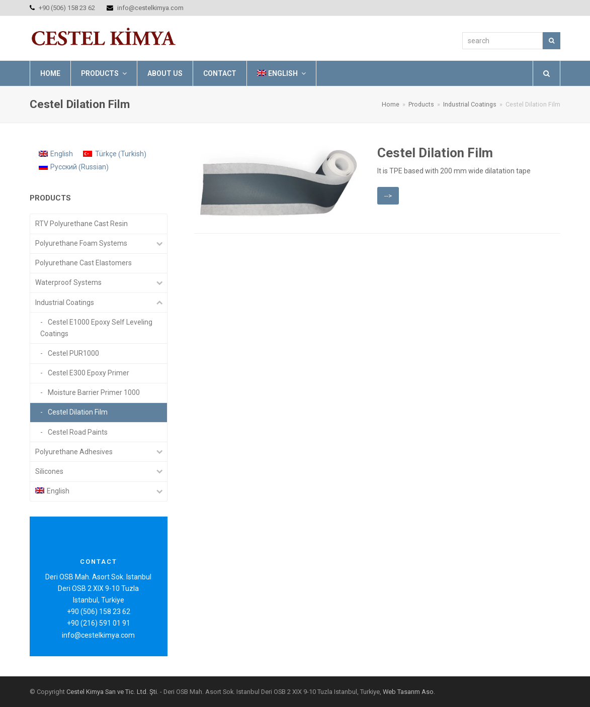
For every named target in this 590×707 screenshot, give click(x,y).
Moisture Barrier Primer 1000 (94, 392)
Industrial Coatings (64, 302)
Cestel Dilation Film (435, 152)
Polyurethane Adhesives (74, 452)
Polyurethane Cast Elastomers (83, 263)
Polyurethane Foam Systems (81, 243)
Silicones (49, 471)
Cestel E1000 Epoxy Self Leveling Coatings (96, 328)
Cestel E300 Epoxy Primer (88, 373)
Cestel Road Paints (78, 432)
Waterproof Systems (68, 282)
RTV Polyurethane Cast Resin (81, 224)
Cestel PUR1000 (73, 353)
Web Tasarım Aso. (409, 691)
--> (388, 195)
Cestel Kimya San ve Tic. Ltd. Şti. (112, 691)
